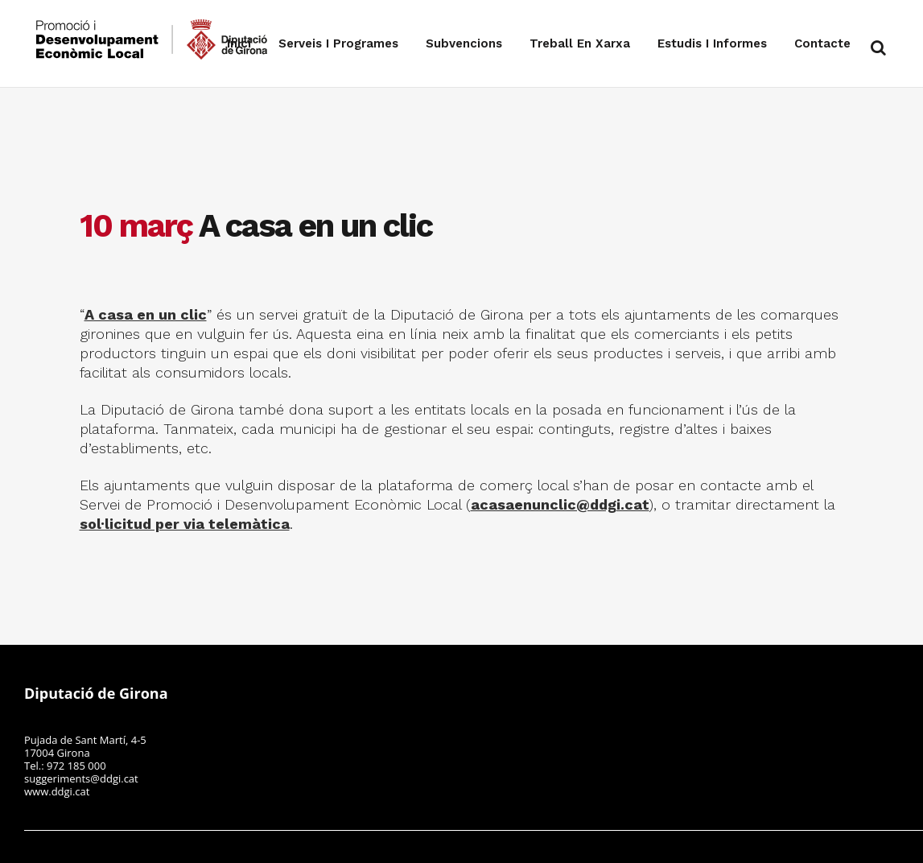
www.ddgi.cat (56, 791)
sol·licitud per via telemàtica (185, 523)
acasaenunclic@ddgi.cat (560, 504)
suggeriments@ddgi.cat (81, 778)
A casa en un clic (145, 314)
